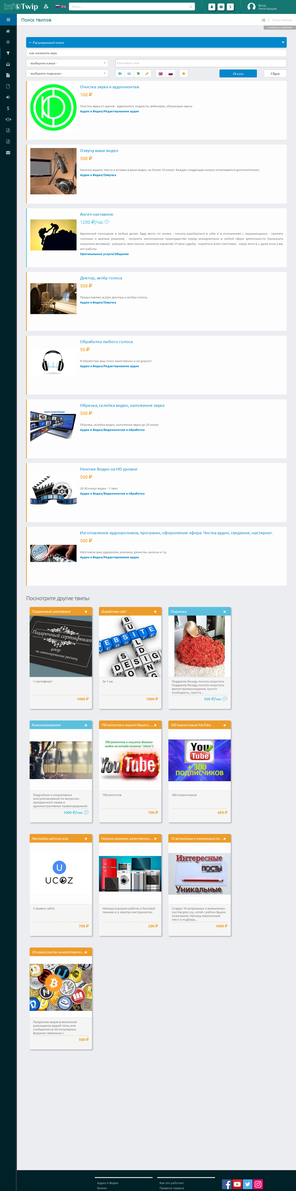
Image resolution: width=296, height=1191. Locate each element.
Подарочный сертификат (51, 611)
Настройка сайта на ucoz (50, 838)
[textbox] (128, 63)
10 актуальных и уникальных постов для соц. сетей (209, 838)
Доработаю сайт (113, 611)
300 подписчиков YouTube (191, 724)
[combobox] (67, 63)
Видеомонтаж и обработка (124, 430)
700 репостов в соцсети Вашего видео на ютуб (136, 724)
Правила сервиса (172, 1188)
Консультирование (46, 724)
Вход (262, 5)
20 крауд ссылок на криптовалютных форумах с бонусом (75, 951)
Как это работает (172, 1183)
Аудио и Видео (91, 111)
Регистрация (268, 8)
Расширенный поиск (46, 42)
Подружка (178, 611)
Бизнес (102, 1188)
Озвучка (110, 175)
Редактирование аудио (121, 111)
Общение (121, 254)
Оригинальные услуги (96, 254)
